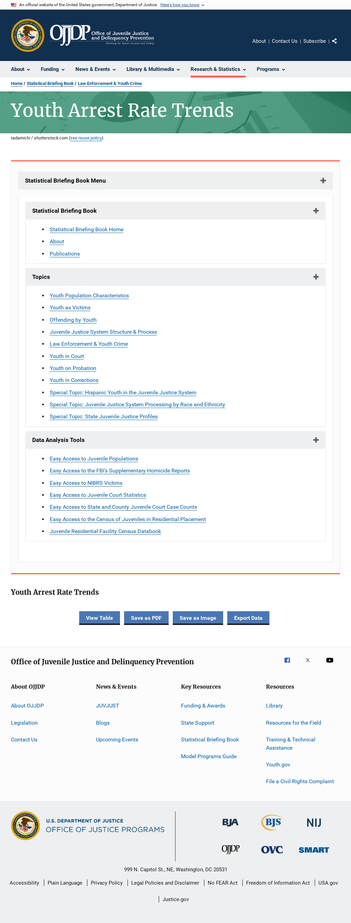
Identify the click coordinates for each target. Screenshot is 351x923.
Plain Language (65, 883)
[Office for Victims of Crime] (272, 855)
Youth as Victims (70, 307)
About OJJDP (27, 705)
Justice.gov (175, 899)
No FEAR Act (223, 883)
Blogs (103, 722)
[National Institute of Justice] (314, 828)
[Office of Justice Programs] (28, 35)
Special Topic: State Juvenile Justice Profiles (104, 416)
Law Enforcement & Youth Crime (110, 83)
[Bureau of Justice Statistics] (272, 832)
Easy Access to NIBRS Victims (86, 483)
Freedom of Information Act (278, 883)
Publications (65, 253)
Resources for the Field (293, 722)
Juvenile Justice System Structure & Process (103, 332)
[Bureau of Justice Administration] (230, 828)
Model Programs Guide (209, 756)
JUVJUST (107, 705)
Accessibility (24, 883)
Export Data (248, 618)
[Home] (102, 35)
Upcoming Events (117, 739)
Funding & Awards (203, 705)
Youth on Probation (73, 368)
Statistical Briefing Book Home (86, 229)
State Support (197, 722)
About (259, 41)
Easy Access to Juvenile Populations (94, 458)
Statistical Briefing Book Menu (65, 180)
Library (274, 705)
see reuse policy (86, 138)
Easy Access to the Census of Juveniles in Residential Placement (128, 519)
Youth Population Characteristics (89, 295)
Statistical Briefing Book (50, 83)
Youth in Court (67, 356)
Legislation (24, 722)
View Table (99, 618)
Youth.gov (278, 764)
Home (17, 83)
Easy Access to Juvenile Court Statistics (98, 495)
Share (340, 46)
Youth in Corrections (74, 380)
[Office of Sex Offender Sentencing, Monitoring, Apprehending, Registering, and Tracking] (314, 854)
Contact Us (285, 41)
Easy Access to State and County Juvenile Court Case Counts (123, 507)
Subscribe (314, 41)
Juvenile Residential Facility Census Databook (105, 531)
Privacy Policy (107, 883)
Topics (41, 276)
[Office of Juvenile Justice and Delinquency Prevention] (231, 855)
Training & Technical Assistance (290, 743)
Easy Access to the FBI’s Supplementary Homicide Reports (120, 470)
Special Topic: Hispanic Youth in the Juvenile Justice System (123, 392)
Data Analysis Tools (58, 439)
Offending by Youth (73, 320)
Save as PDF (146, 618)
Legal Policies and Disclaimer (165, 883)
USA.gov (328, 883)
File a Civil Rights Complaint (300, 781)
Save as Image (198, 618)
